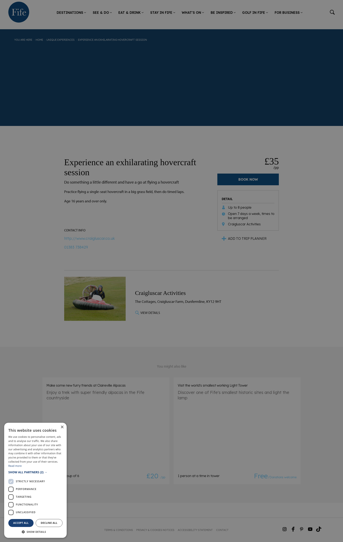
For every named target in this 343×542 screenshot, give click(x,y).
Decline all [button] (49, 523)
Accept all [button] (21, 523)
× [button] (62, 427)
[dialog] (171, 271)
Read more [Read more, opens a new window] (15, 466)
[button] (35, 472)
